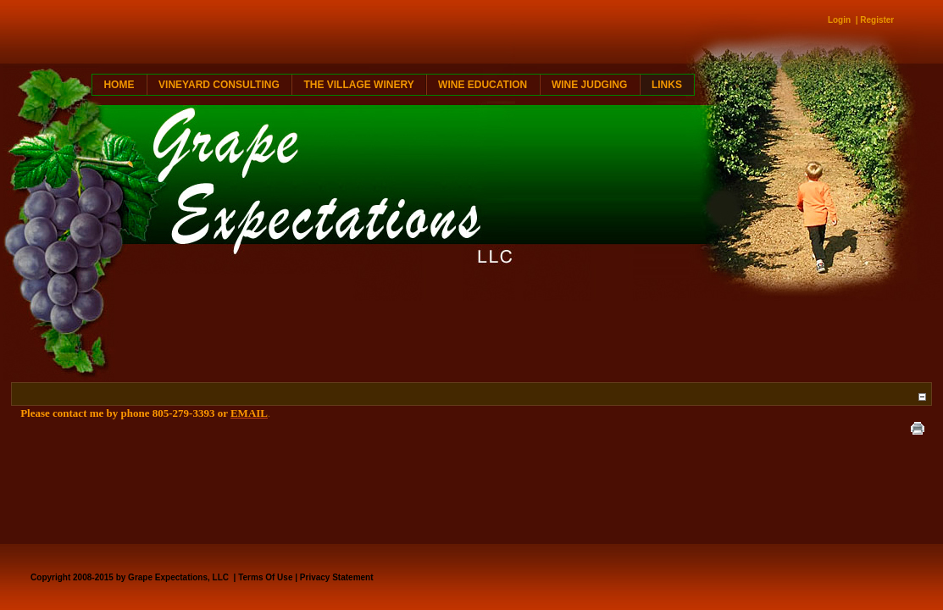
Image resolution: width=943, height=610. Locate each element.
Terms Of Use (265, 577)
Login (839, 20)
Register (877, 20)
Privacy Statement (337, 577)
